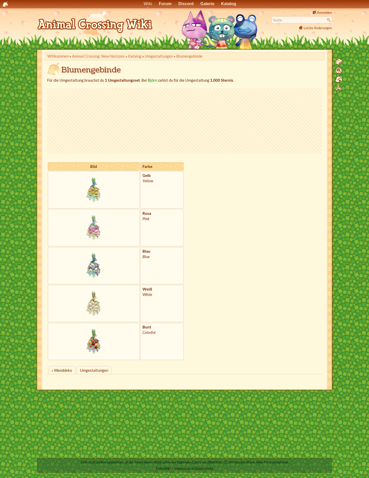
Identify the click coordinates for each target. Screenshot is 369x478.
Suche (329, 20)
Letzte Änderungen (318, 28)
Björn (152, 80)
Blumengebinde (189, 56)
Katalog (134, 56)
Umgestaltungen (159, 56)
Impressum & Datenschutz (193, 468)
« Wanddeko (62, 370)
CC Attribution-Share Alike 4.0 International (255, 462)
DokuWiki (163, 468)
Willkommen (58, 56)
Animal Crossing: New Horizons (98, 56)
